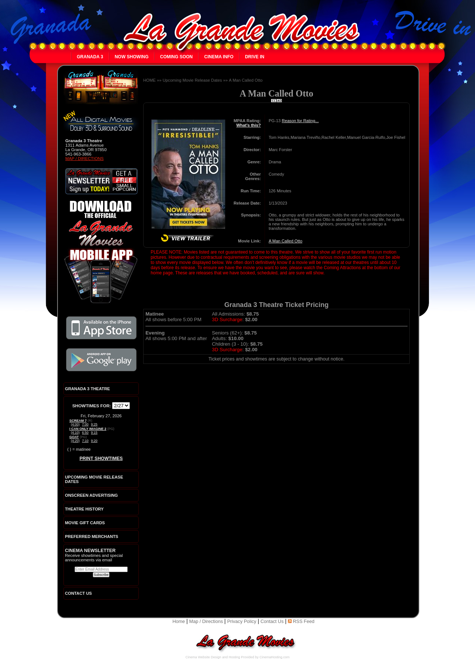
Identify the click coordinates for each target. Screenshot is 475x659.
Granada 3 (90, 56)
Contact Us (272, 621)
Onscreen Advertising (91, 495)
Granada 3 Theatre (87, 388)
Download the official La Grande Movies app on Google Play (101, 359)
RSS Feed (301, 621)
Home (179, 621)
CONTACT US (78, 593)
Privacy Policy (241, 621)
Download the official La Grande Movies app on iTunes (101, 327)
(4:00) (75, 424)
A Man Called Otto (246, 80)
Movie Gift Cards (85, 523)
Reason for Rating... (300, 120)
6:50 (85, 432)
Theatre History (84, 509)
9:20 (94, 441)
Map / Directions (84, 158)
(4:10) (75, 432)
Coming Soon (176, 56)
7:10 (85, 441)
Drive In (254, 56)
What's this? (248, 125)
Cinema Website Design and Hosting (213, 657)
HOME (149, 80)
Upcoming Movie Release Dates (192, 80)
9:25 (94, 424)
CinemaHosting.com (274, 657)
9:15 (94, 432)
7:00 (85, 424)
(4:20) (75, 441)
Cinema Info (218, 56)
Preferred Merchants (91, 536)
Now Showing (131, 56)
